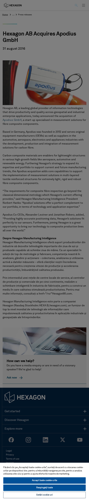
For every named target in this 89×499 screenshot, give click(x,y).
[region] (44, 480)
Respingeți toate (44, 488)
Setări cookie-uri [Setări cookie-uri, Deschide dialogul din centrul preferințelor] (44, 495)
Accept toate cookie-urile (44, 480)
